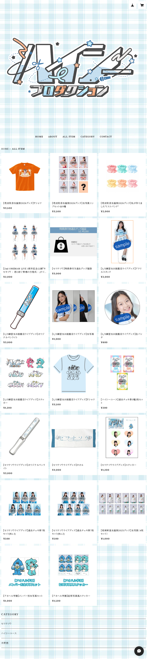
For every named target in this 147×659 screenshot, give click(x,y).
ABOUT (52, 136)
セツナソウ (6, 623)
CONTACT (106, 136)
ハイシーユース (9, 633)
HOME (39, 136)
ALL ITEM (69, 136)
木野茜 (4, 643)
